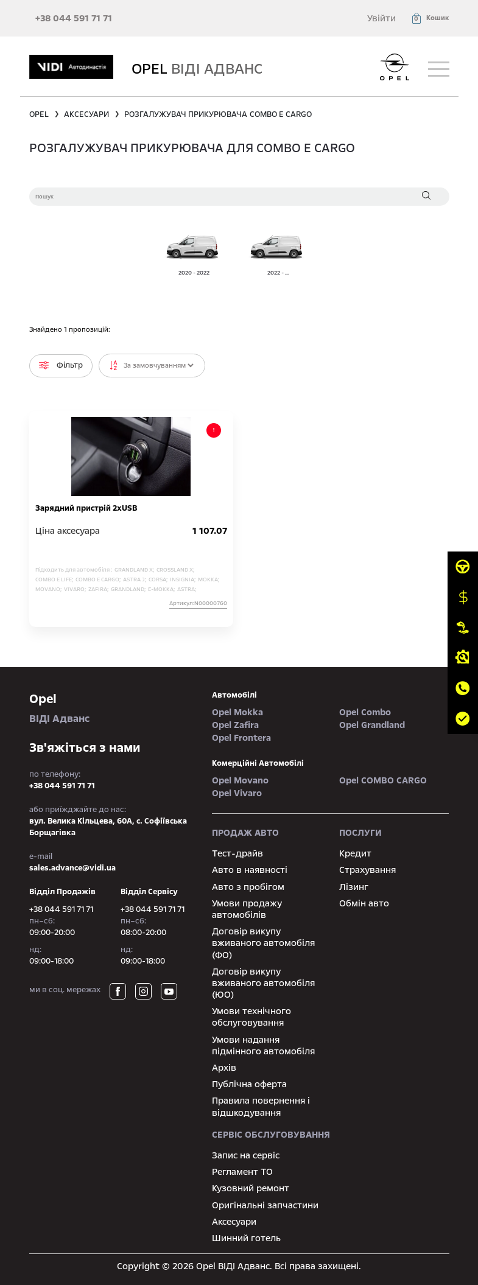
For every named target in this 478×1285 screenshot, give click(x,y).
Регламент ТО (242, 1172)
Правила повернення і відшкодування (261, 1106)
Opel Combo (365, 712)
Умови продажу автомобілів (247, 909)
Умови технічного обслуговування (251, 1017)
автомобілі (234, 695)
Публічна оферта (249, 1084)
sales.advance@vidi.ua (72, 868)
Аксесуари (234, 1222)
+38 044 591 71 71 (73, 18)
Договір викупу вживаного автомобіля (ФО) (263, 943)
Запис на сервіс (245, 1155)
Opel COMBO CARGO (383, 780)
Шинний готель (246, 1238)
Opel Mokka (237, 712)
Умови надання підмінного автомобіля (263, 1045)
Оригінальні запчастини (265, 1205)
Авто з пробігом (248, 887)
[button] (429, 18)
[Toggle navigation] (438, 69)
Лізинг (353, 887)
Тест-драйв (237, 853)
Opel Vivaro (237, 793)
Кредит (355, 853)
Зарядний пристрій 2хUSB (86, 508)
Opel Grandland (372, 725)
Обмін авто (364, 903)
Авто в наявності (249, 870)
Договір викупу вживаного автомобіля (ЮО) (263, 983)
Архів (224, 1068)
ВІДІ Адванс (111, 708)
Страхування (367, 870)
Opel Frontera (241, 738)
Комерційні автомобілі (258, 763)
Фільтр (61, 365)
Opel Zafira (235, 725)
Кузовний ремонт (250, 1188)
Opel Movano (240, 780)
